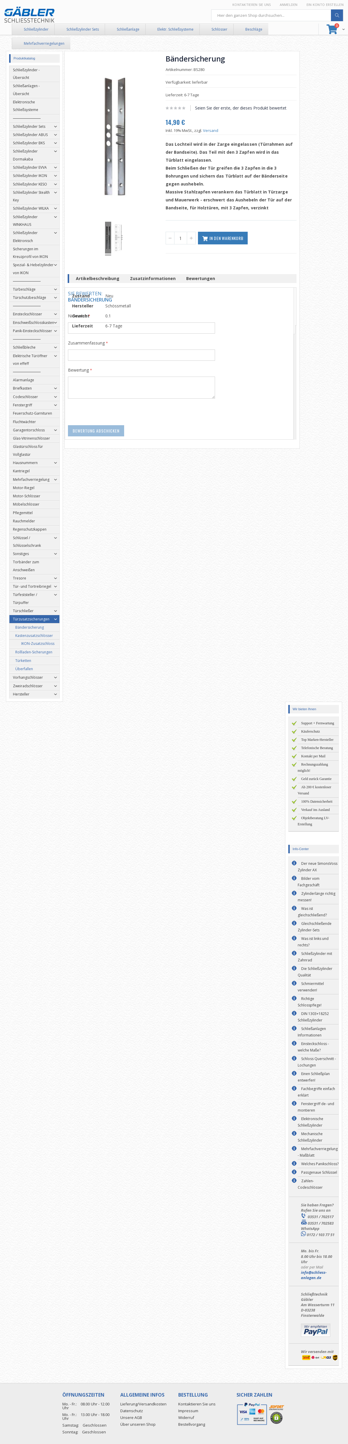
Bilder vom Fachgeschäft (308, 881)
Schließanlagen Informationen (312, 1032)
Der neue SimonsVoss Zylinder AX (317, 866)
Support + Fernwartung (317, 723)
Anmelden (289, 4)
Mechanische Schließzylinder (310, 1137)
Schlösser (219, 29)
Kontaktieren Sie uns (251, 4)
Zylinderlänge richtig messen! (316, 896)
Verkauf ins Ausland (315, 810)
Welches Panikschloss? (320, 1163)
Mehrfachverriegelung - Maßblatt (318, 1152)
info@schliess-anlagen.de (314, 1275)
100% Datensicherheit (316, 801)
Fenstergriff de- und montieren (316, 1107)
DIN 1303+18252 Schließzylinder (313, 1017)
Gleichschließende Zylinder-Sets (315, 927)
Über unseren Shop (138, 1424)
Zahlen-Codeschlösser (310, 1184)
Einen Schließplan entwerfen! (314, 1077)
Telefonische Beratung (317, 748)
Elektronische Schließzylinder (310, 1122)
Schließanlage (128, 29)
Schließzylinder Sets (82, 29)
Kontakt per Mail (313, 756)
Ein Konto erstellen (325, 4)
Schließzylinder (36, 29)
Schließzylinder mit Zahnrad (315, 957)
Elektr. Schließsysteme (175, 29)
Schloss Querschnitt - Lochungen (317, 1062)
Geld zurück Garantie (316, 779)
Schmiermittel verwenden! (311, 987)
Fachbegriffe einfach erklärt (316, 1092)
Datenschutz (131, 1410)
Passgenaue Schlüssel (319, 1172)
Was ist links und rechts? (313, 942)
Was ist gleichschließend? (312, 912)
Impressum (188, 1410)
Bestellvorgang (191, 1424)
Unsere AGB (131, 1417)
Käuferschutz (310, 731)
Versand (212, 130)
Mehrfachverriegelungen (44, 43)
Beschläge (253, 29)
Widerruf (186, 1417)
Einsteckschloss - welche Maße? (313, 1047)
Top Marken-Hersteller (317, 740)
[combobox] (277, 15)
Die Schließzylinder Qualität (315, 972)
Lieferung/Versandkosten (143, 1404)
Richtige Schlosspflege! (310, 1002)
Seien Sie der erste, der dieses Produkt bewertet (243, 108)
